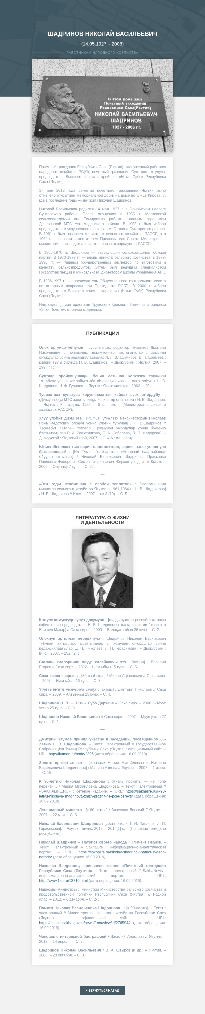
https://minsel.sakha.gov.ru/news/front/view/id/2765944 (84, 923)
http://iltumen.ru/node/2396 (71, 754)
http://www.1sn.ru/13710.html (63, 881)
